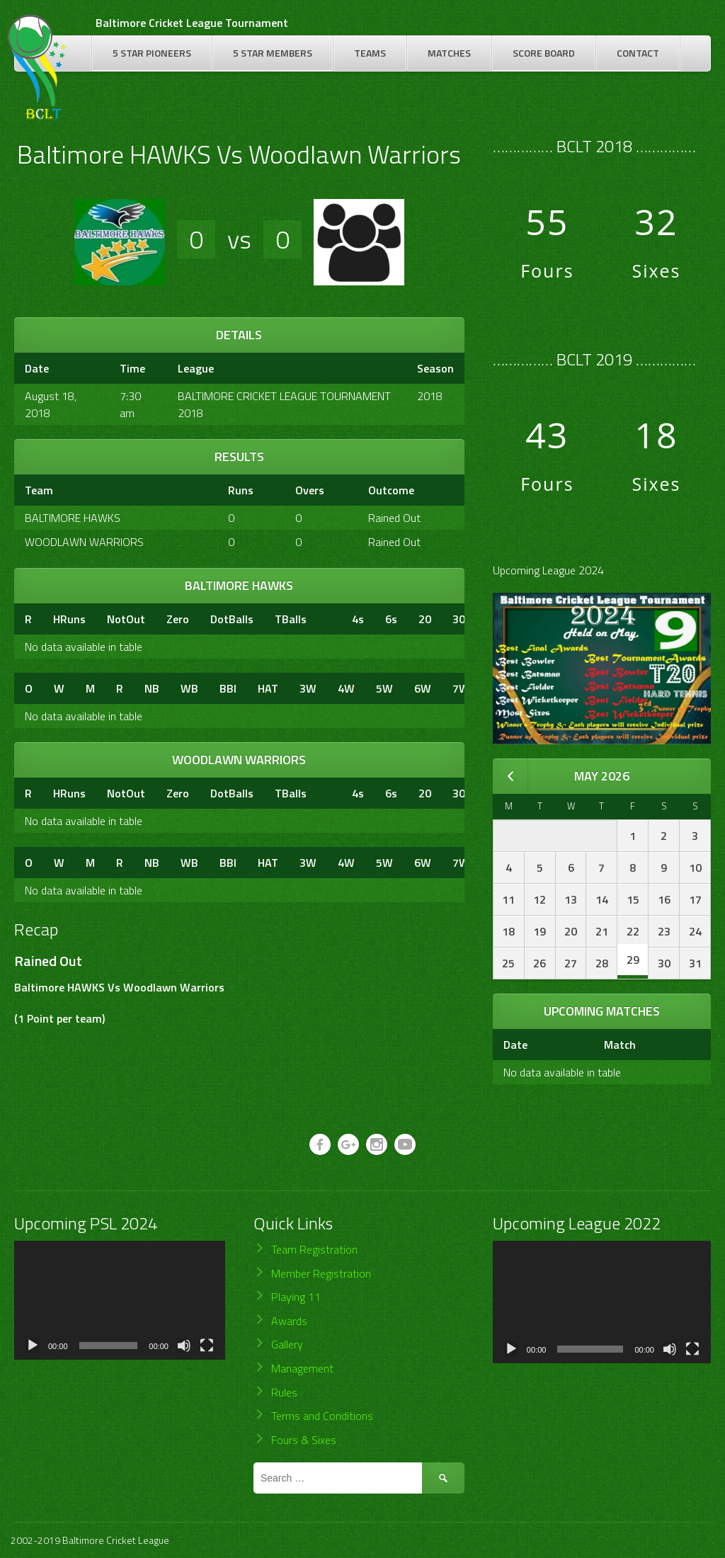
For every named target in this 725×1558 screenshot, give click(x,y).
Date (515, 1044)
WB (189, 688)
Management (302, 1368)
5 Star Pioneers (152, 52)
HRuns (69, 618)
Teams (370, 52)
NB (151, 688)
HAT (268, 688)
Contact (638, 52)
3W (307, 688)
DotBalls (231, 618)
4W (346, 688)
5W (384, 688)
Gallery (287, 1344)
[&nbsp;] (329, 619)
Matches (449, 52)
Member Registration (321, 1273)
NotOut (126, 618)
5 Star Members (272, 52)
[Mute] (184, 1345)
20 (424, 618)
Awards (289, 1320)
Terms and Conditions (322, 1415)
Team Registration (314, 1249)
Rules (284, 1392)
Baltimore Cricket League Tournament (192, 22)
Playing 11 (296, 1296)
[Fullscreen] (207, 1345)
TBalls (291, 618)
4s (358, 618)
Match (620, 1044)
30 (458, 618)
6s (391, 618)
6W (422, 688)
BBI (227, 688)
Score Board (544, 52)
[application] (119, 1300)
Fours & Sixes (303, 1439)
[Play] (32, 1345)
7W (460, 688)
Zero (177, 618)
